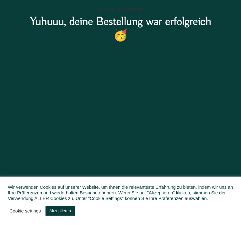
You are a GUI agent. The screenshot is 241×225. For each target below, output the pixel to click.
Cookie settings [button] (25, 210)
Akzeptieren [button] (60, 210)
